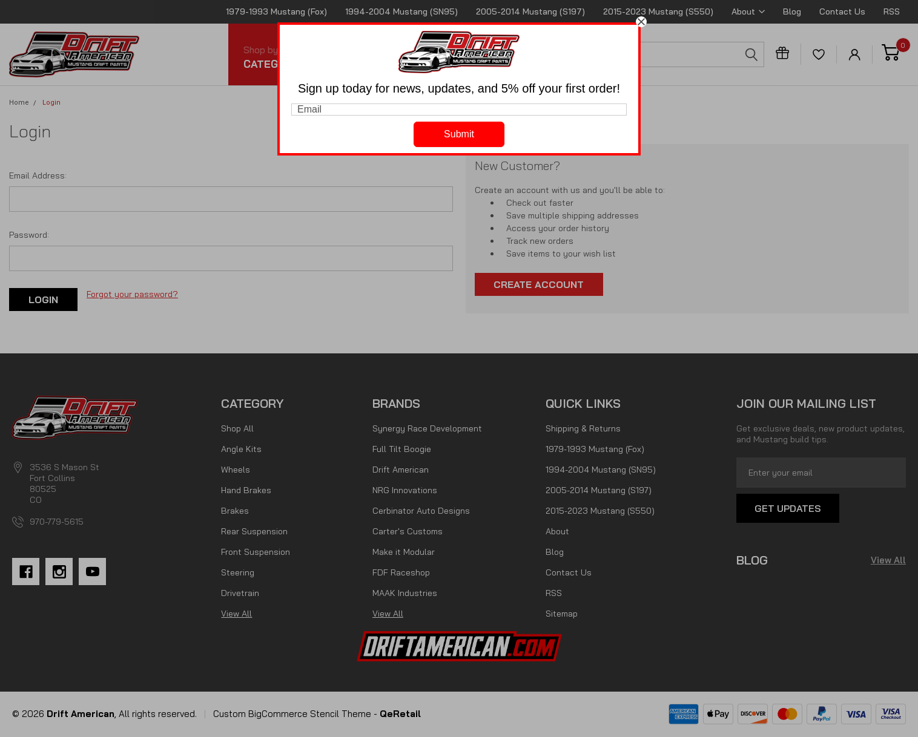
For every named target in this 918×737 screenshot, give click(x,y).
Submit (459, 134)
